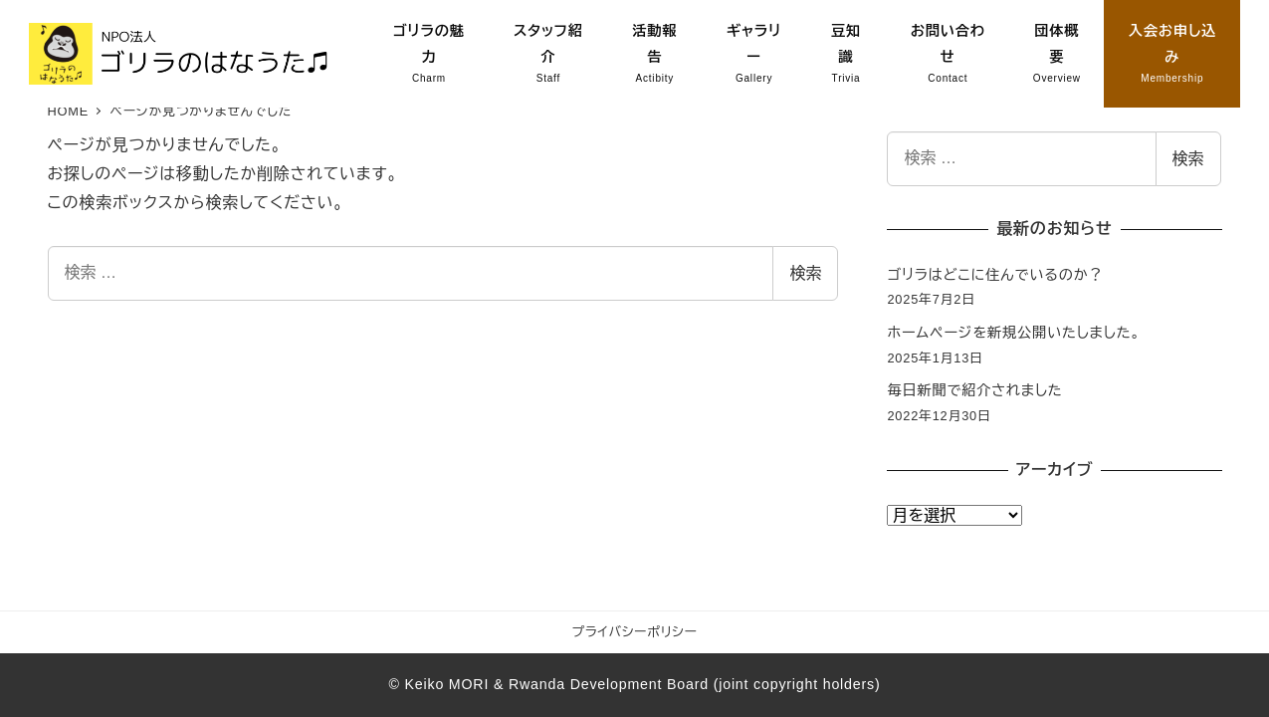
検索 (805, 273)
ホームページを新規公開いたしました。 (1013, 333)
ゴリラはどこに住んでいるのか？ (995, 275)
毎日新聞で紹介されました (974, 390)
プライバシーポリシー (635, 631)
